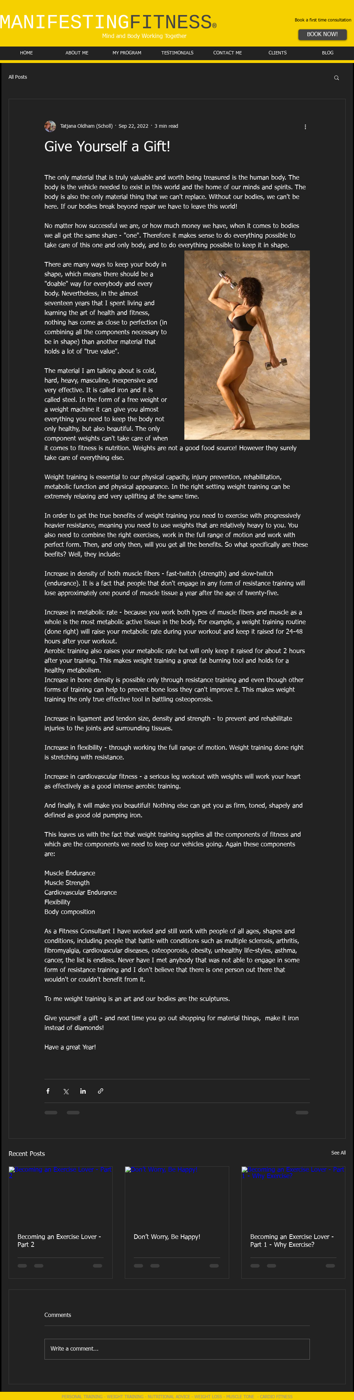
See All (338, 1153)
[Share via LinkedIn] (83, 1091)
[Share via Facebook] (47, 1091)
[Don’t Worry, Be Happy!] (177, 1196)
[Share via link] (100, 1091)
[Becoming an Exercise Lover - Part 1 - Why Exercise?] (293, 1196)
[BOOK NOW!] (322, 34)
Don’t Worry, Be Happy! (167, 1237)
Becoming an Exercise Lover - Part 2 (59, 1241)
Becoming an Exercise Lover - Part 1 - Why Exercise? (292, 1241)
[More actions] (305, 126)
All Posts (18, 77)
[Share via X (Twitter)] (65, 1091)
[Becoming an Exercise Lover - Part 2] (61, 1196)
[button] (336, 77)
